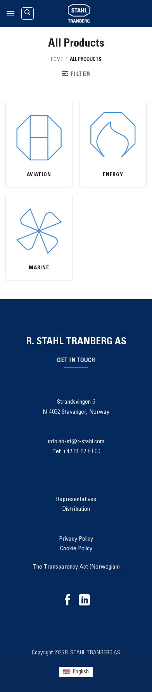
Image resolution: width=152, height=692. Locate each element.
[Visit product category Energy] (113, 144)
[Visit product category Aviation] (39, 144)
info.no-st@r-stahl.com (76, 442)
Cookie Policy (76, 549)
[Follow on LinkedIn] (84, 601)
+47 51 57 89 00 (81, 452)
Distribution (76, 509)
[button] (10, 13)
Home (57, 59)
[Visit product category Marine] (39, 237)
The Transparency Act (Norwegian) (76, 567)
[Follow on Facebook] (67, 601)
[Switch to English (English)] (76, 672)
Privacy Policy (76, 539)
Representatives (76, 499)
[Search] (27, 13)
